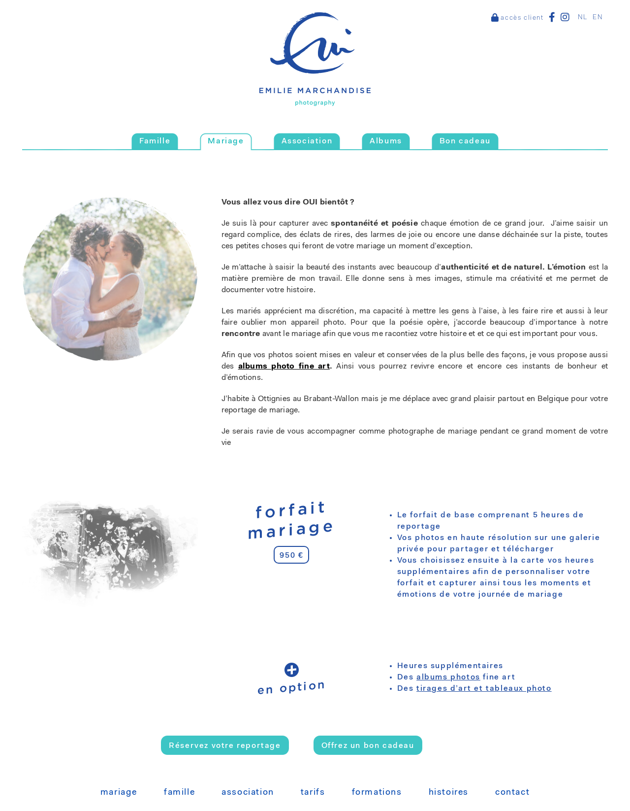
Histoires (449, 792)
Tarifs (313, 792)
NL (583, 17)
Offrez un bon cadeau (367, 746)
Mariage (118, 792)
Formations (377, 792)
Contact (512, 792)
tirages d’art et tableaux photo (484, 689)
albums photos (448, 677)
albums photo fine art (284, 367)
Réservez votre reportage (225, 746)
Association (247, 792)
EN (598, 17)
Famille (179, 792)
